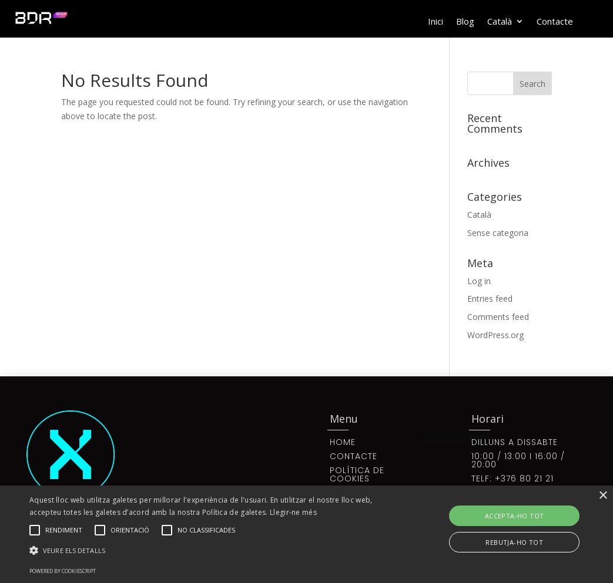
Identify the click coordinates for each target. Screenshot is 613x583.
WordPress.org (495, 335)
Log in (479, 281)
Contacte (555, 22)
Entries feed (489, 298)
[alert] (306, 534)
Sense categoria (497, 232)
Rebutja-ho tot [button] (514, 542)
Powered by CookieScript (62, 571)
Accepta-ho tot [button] (514, 515)
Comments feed (498, 316)
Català (499, 22)
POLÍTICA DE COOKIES (357, 474)
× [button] (602, 495)
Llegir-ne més (293, 512)
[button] (209, 551)
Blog (465, 22)
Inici (435, 22)
